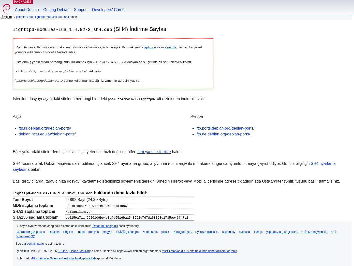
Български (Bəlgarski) (30, 231)
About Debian (27, 10)
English (68, 231)
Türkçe (258, 231)
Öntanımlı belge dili (105, 225)
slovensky (228, 231)
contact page (35, 243)
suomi (81, 231)
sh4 (66, 17)
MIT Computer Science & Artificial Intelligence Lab (63, 257)
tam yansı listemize (154, 151)
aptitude (150, 47)
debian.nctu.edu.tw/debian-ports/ (47, 134)
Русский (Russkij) (207, 231)
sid (31, 17)
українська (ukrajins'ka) (282, 231)
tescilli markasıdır (173, 250)
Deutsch (54, 231)
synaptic (171, 47)
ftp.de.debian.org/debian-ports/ (223, 134)
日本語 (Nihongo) (127, 231)
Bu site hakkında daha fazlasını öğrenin (211, 250)
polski (165, 231)
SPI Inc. (63, 250)
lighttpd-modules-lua (48, 17)
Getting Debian (56, 10)
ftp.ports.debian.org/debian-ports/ (225, 128)
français (93, 231)
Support (81, 10)
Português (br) (182, 231)
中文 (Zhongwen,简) (314, 231)
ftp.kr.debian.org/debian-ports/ (45, 128)
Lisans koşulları (80, 250)
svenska (244, 231)
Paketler (21, 17)
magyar (107, 231)
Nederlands (150, 231)
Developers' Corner (109, 10)
